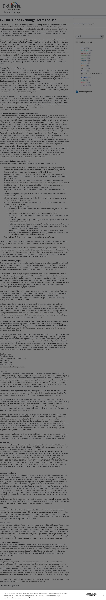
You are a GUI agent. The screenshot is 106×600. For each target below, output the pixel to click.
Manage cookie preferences (91, 597)
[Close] (103, 597)
